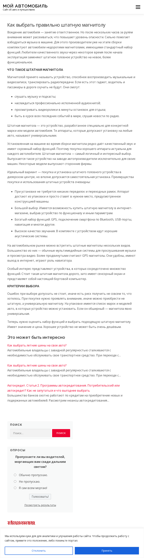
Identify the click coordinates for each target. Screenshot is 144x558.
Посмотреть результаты (40, 505)
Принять (106, 550)
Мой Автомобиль (25, 5)
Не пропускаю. (29, 481)
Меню (138, 7)
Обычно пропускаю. (33, 475)
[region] (72, 543)
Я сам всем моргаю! (33, 488)
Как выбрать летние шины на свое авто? (37, 345)
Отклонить (39, 550)
